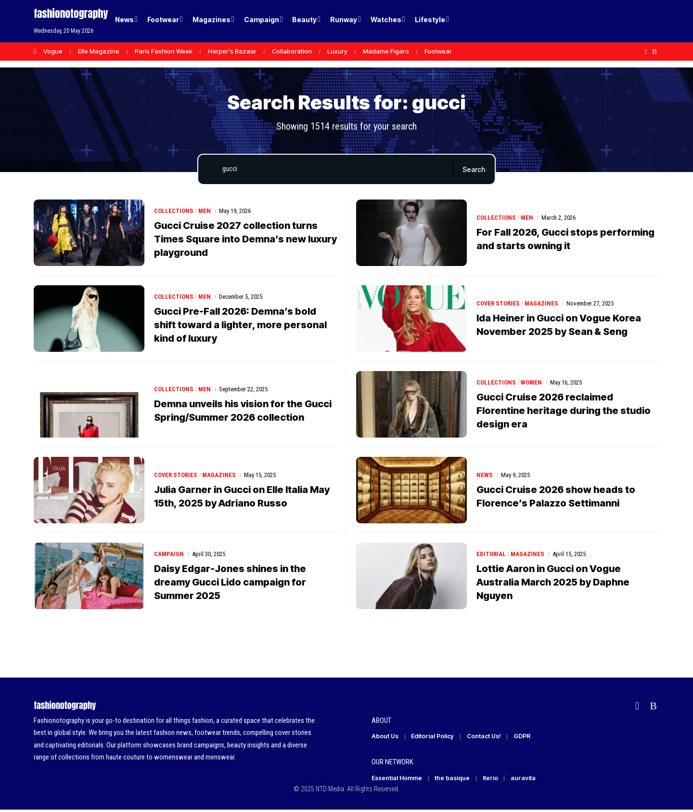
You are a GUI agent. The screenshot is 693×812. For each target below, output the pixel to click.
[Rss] (654, 51)
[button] (635, 21)
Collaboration (292, 51)
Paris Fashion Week (163, 51)
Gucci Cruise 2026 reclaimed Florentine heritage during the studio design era (563, 412)
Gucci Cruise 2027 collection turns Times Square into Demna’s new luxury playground (245, 240)
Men (204, 212)
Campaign (169, 555)
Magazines (542, 304)
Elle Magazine (98, 51)
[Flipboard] (646, 51)
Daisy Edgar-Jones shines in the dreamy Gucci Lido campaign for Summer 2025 (230, 583)
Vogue (53, 51)
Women (531, 383)
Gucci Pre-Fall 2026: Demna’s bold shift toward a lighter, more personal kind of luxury (240, 326)
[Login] (615, 21)
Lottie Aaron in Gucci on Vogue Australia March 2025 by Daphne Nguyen (552, 583)
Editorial (491, 555)
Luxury (337, 51)
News (484, 476)
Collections (173, 212)
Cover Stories (498, 304)
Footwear (438, 51)
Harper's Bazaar (232, 51)
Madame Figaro (386, 51)
